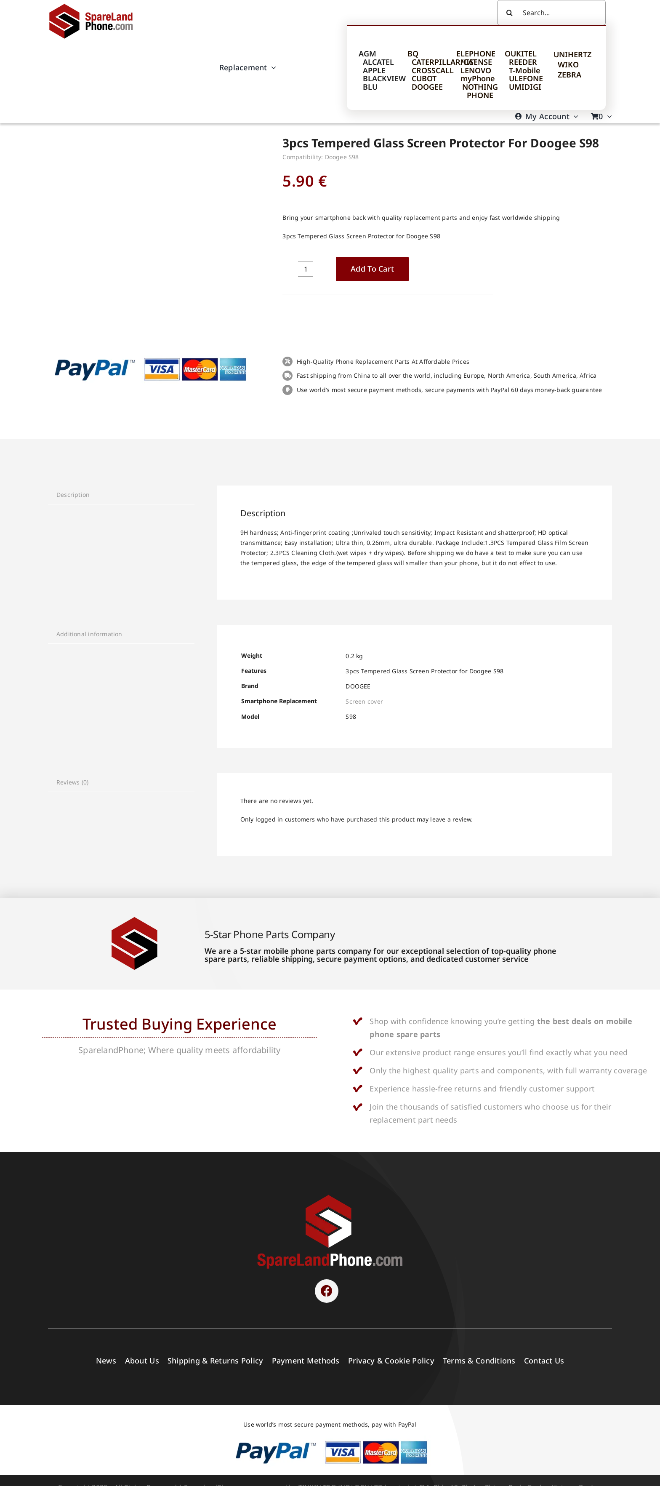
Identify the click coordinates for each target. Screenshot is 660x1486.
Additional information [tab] (89, 634)
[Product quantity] (305, 269)
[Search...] (551, 12)
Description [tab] (73, 495)
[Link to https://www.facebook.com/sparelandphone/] (326, 1291)
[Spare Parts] (95, 5)
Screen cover (364, 701)
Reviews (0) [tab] (72, 782)
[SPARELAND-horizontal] (330, 1197)
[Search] (509, 12)
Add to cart (372, 269)
